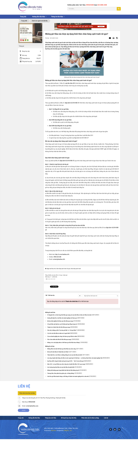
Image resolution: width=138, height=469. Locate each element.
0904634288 (31, 432)
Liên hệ (23, 440)
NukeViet (53, 460)
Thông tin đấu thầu (57, 17)
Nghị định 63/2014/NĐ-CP (72, 103)
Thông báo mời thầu (50, 448)
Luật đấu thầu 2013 (70, 83)
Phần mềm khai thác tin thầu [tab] (27, 423)
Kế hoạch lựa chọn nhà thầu (68, 448)
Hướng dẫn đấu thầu (38, 17)
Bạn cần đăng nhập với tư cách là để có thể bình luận (68, 331)
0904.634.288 (57, 287)
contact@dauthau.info (59, 289)
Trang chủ (23, 17)
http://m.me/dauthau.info (62, 284)
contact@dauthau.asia (32, 436)
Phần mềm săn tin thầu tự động (90, 448)
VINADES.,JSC (68, 460)
